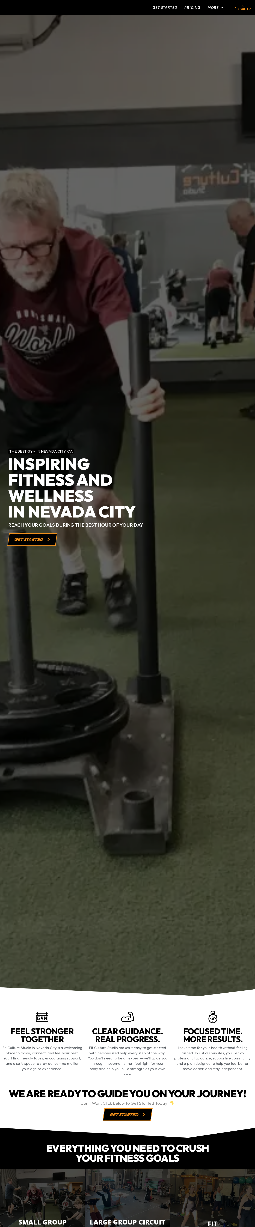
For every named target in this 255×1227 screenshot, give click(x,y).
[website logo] (32, 8)
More (215, 8)
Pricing (192, 8)
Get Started (165, 8)
